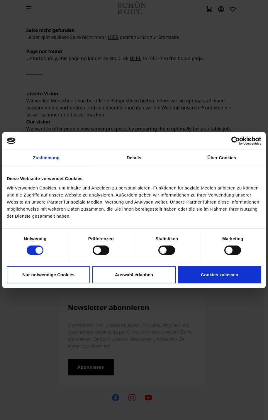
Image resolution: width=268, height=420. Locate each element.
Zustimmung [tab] (46, 157)
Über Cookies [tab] (221, 157)
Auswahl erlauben (134, 274)
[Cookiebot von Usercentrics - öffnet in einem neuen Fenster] (235, 140)
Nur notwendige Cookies (48, 274)
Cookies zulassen (219, 274)
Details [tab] (134, 157)
